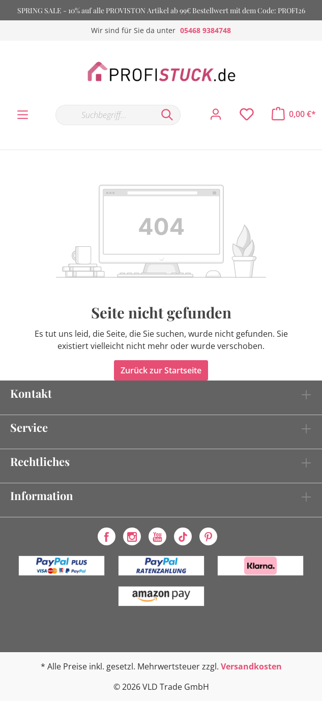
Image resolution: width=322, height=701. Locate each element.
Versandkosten (251, 666)
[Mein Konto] (215, 114)
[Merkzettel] (246, 114)
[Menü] (22, 115)
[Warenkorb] (294, 114)
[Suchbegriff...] (104, 115)
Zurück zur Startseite (161, 370)
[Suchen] (167, 115)
